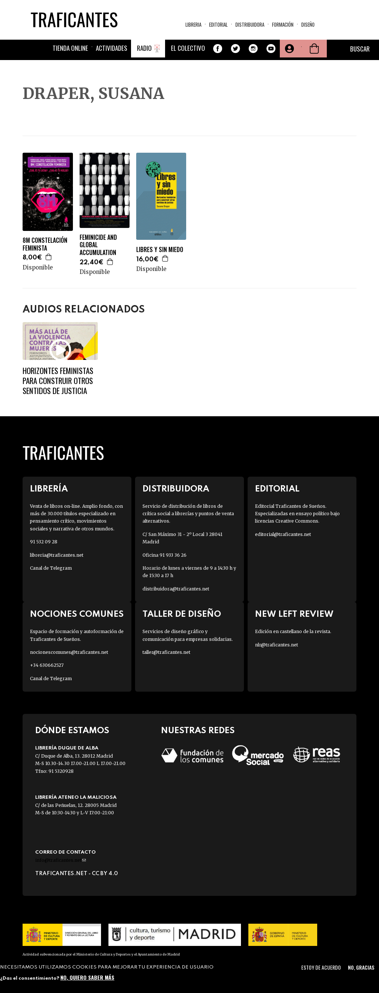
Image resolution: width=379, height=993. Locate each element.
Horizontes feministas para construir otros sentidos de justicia (58, 381)
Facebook (218, 48)
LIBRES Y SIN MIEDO (159, 250)
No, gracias (361, 967)
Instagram (253, 48)
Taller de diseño (181, 614)
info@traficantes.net (60, 860)
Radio (144, 48)
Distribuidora (249, 24)
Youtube (271, 48)
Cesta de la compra (314, 48)
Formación (283, 24)
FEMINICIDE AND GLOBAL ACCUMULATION (98, 245)
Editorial (218, 24)
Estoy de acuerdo (321, 967)
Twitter (235, 48)
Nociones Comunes (77, 614)
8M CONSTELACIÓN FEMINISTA (45, 244)
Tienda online (70, 48)
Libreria (193, 24)
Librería (49, 489)
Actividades (111, 48)
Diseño (308, 24)
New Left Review (294, 614)
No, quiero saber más (87, 977)
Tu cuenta (289, 48)
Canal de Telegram (51, 568)
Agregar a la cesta (49, 257)
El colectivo (188, 48)
